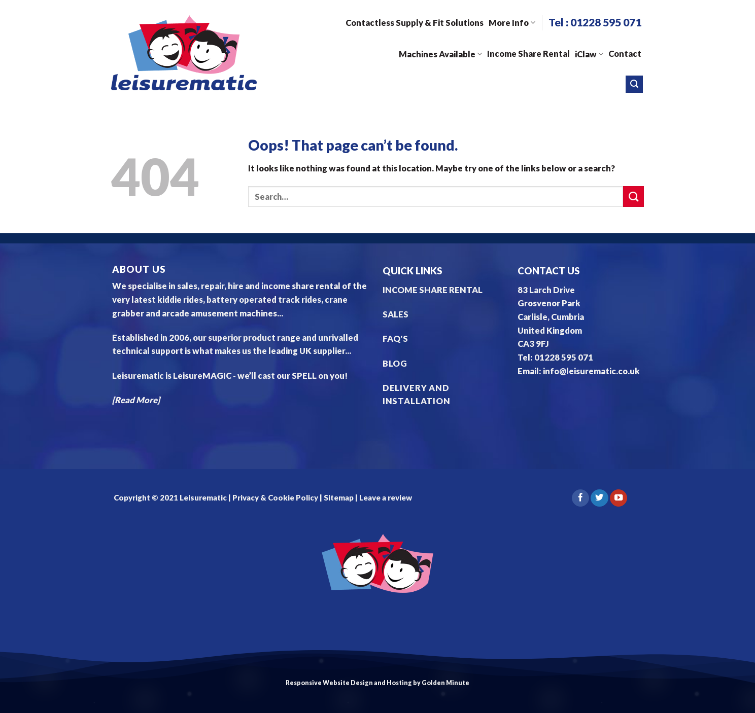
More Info (512, 23)
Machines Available (440, 54)
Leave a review (385, 497)
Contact (624, 54)
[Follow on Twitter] (599, 498)
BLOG (395, 364)
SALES (395, 314)
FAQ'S (395, 339)
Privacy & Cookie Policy (274, 497)
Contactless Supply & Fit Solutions (415, 23)
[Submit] (633, 196)
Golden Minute (445, 683)
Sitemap (339, 497)
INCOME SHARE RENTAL (433, 290)
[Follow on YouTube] (618, 498)
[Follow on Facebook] (580, 498)
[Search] (634, 84)
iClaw (589, 54)
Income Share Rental (528, 54)
